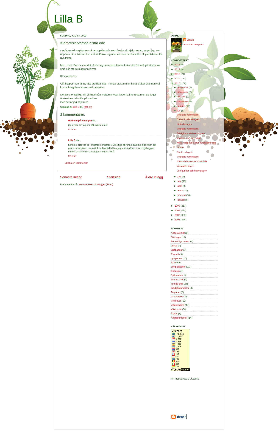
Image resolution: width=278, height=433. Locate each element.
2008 (178, 210)
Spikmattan (177, 275)
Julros (174, 245)
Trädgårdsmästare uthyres (191, 133)
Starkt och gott (184, 152)
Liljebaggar (177, 250)
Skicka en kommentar (76, 163)
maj (179, 181)
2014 (178, 64)
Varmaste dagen (185, 166)
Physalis (175, 254)
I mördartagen (184, 124)
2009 (178, 205)
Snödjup (175, 271)
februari (181, 195)
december (183, 87)
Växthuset (176, 309)
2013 (178, 69)
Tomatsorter (177, 279)
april (180, 186)
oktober (181, 96)
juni (179, 176)
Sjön (173, 262)
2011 (178, 78)
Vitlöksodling (177, 305)
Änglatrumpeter (179, 317)
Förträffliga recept (180, 241)
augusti (181, 106)
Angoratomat (178, 233)
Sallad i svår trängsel (188, 119)
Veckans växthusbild (188, 114)
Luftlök (180, 147)
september (183, 101)
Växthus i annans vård (189, 138)
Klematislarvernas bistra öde (192, 161)
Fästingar (176, 237)
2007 (178, 215)
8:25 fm (72, 129)
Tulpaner (175, 292)
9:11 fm (72, 156)
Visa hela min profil (193, 44)
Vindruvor (176, 300)
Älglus (174, 313)
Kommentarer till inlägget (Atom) (96, 184)
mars (180, 190)
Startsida (113, 177)
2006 (178, 219)
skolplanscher (178, 266)
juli (179, 110)
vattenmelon (177, 296)
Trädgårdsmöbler (180, 288)
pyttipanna (176, 258)
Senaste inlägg (71, 177)
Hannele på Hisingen (80, 120)
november (183, 92)
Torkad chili (177, 283)
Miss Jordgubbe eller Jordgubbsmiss (196, 142)
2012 (178, 74)
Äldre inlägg (154, 177)
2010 (178, 83)
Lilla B (68, 19)
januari (181, 199)
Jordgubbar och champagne (192, 170)
